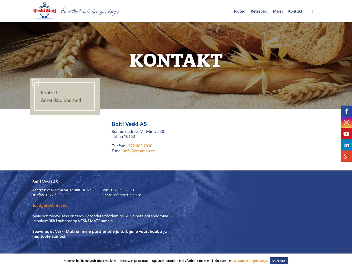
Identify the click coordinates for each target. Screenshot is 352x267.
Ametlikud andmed (61, 100)
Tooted (239, 11)
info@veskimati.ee (139, 150)
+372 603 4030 (139, 145)
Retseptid (259, 11)
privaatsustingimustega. (251, 261)
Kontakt (295, 11)
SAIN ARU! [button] (279, 261)
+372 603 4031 (122, 190)
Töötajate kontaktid (50, 205)
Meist (278, 11)
